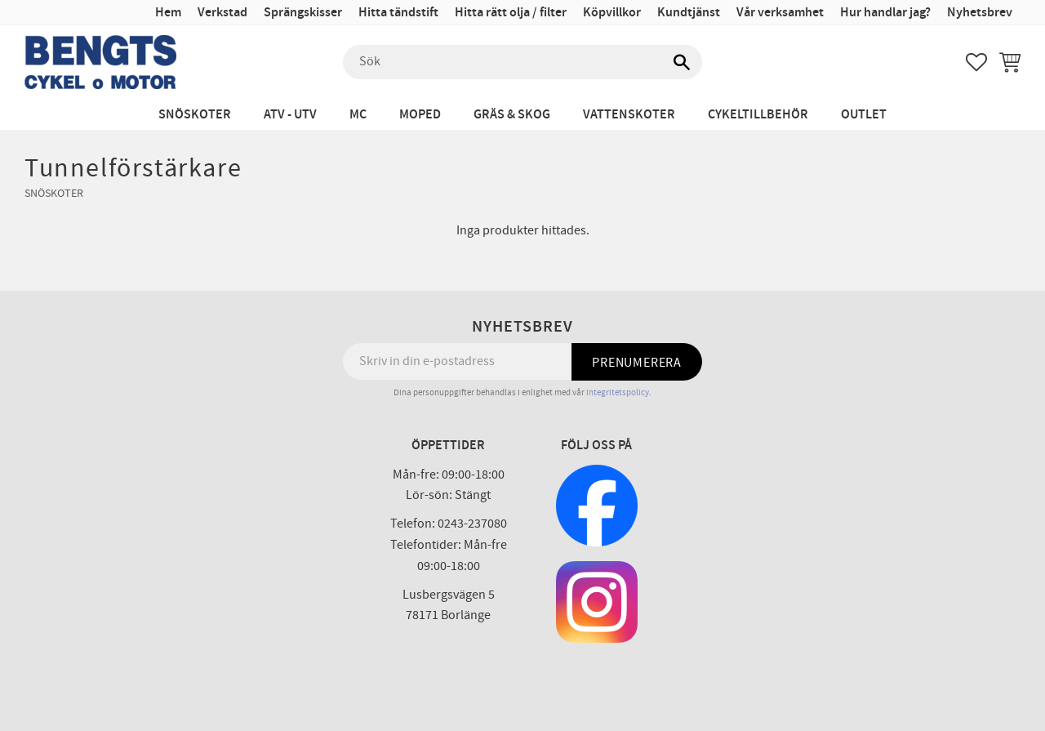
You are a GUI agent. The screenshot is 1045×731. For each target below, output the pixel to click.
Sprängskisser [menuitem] (303, 12)
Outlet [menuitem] (864, 114)
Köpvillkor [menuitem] (612, 12)
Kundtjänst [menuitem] (688, 12)
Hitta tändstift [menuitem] (398, 12)
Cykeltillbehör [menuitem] (758, 114)
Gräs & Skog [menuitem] (512, 114)
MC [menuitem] (358, 114)
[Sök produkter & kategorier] (522, 62)
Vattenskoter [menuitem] (629, 114)
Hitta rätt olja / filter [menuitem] (511, 12)
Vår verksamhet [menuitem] (780, 12)
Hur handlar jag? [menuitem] (885, 12)
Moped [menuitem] (420, 114)
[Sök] (681, 62)
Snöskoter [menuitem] (194, 114)
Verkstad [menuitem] (222, 12)
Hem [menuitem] (168, 12)
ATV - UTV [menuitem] (290, 114)
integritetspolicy (617, 392)
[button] (976, 62)
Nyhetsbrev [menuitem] (979, 12)
